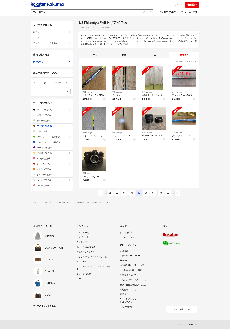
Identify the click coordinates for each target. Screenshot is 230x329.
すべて (94, 55)
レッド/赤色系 (52, 164)
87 (153, 193)
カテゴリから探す (168, 12)
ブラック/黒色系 (52, 110)
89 (168, 193)
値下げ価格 (52, 61)
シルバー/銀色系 (52, 174)
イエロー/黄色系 (52, 153)
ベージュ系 (52, 131)
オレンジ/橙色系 (52, 169)
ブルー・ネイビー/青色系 (52, 142)
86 (146, 193)
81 (110, 193)
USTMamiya (87, 92)
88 (161, 193)
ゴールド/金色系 (52, 180)
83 (124, 193)
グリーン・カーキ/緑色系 (52, 137)
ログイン (177, 4)
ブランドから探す (189, 12)
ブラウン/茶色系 (52, 126)
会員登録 (192, 4)
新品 (124, 55)
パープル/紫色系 (52, 147)
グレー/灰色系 (52, 120)
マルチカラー (52, 185)
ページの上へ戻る (181, 309)
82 (117, 193)
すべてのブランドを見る (44, 306)
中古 (154, 55)
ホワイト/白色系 (52, 115)
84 (132, 193)
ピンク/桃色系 (52, 158)
